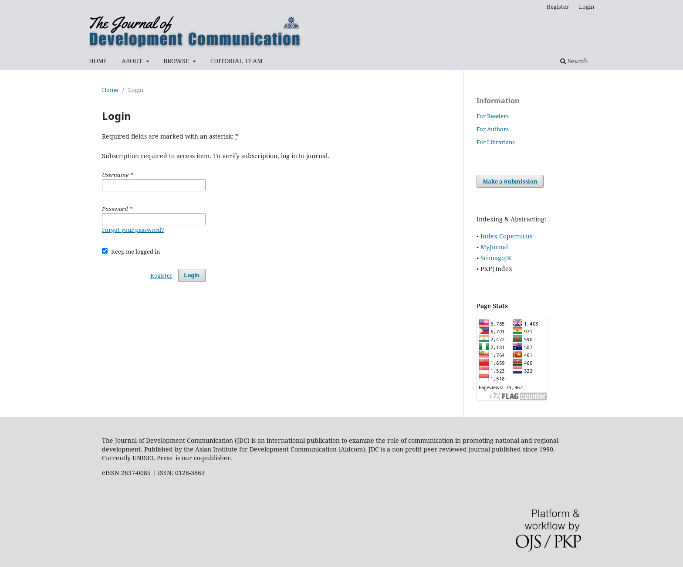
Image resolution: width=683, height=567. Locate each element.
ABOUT (133, 61)
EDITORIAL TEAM (236, 61)
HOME (98, 61)
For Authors (493, 129)
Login (586, 6)
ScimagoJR (495, 258)
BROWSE (177, 61)
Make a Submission (510, 181)
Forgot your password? (133, 230)
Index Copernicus (506, 236)
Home (110, 90)
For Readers (493, 116)
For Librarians (496, 142)
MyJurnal (494, 247)
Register (558, 6)
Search (574, 61)
